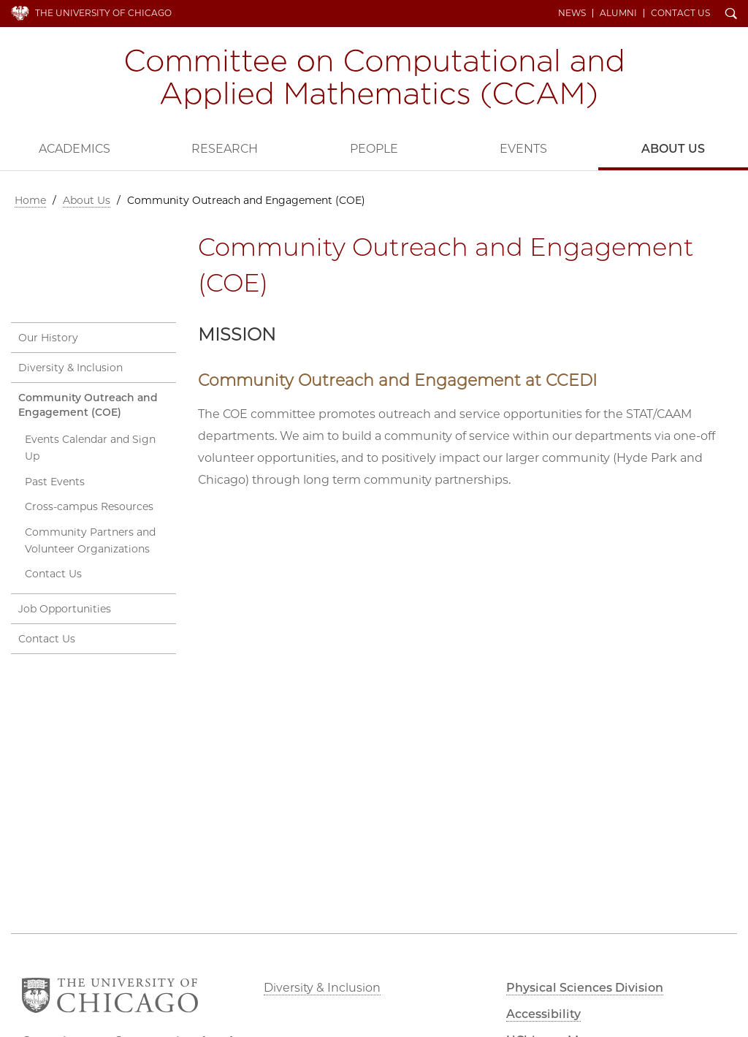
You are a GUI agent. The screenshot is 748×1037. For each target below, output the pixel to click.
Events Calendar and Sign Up (90, 448)
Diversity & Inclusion (70, 367)
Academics (74, 149)
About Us (673, 149)
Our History (48, 337)
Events (523, 149)
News (572, 13)
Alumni (618, 13)
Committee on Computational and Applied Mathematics (374, 79)
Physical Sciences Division (584, 988)
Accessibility (543, 1014)
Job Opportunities (64, 608)
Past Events (55, 481)
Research (224, 149)
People (374, 149)
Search (731, 15)
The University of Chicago (103, 12)
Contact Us (680, 13)
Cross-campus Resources (89, 506)
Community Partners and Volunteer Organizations (90, 540)
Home (30, 200)
